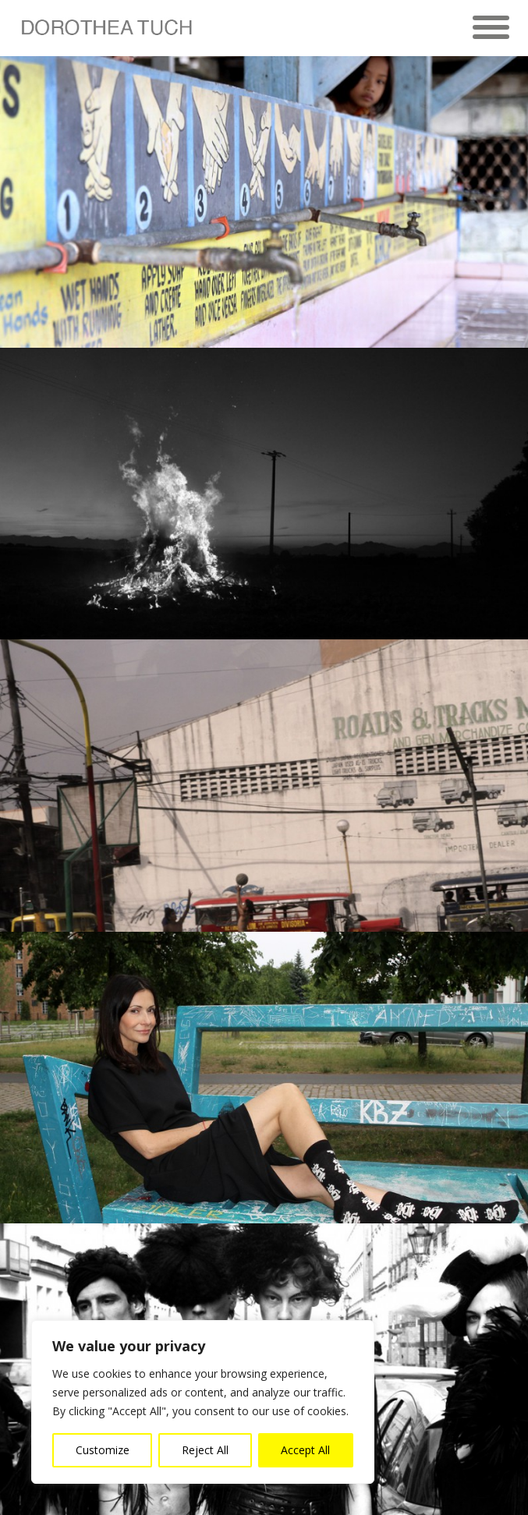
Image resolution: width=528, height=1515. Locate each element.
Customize (102, 1449)
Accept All (305, 1449)
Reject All (205, 1449)
